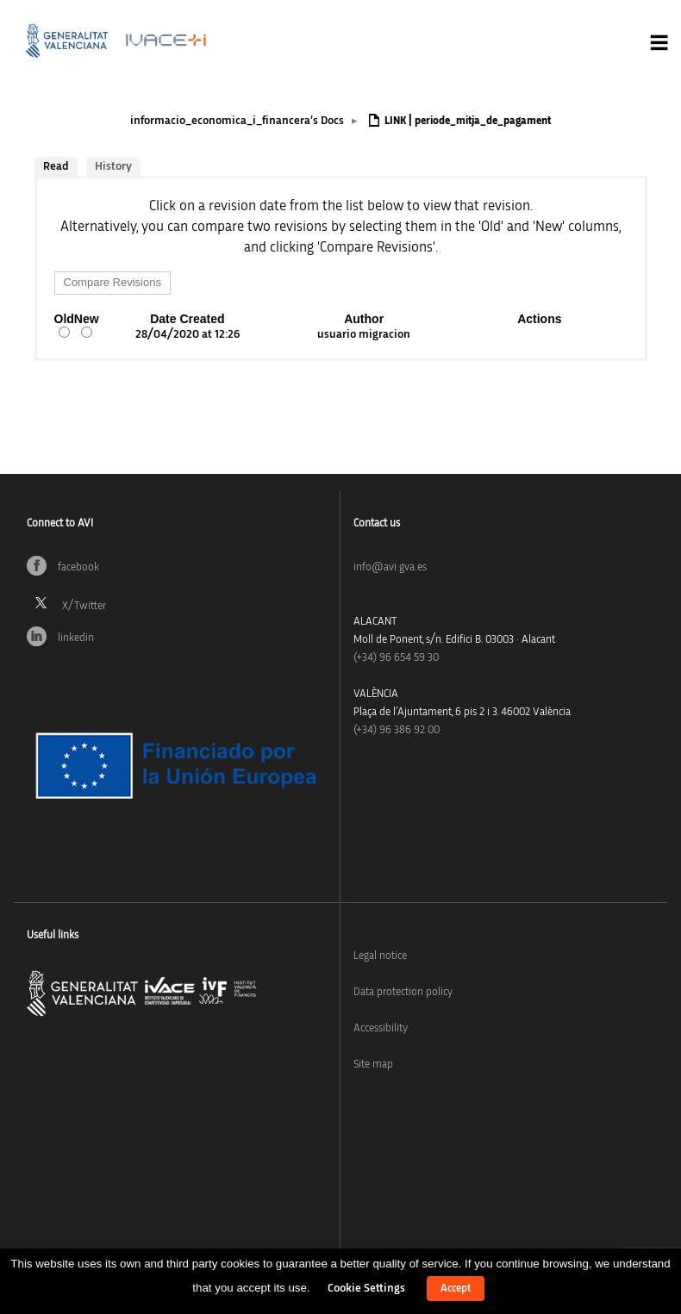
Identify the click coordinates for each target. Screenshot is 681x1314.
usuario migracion (363, 334)
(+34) (396, 657)
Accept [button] (455, 1288)
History (113, 166)
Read (56, 166)
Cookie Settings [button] (366, 1288)
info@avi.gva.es (390, 567)
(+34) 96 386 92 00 (396, 730)
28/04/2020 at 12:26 (187, 334)
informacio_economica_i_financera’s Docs (237, 121)
